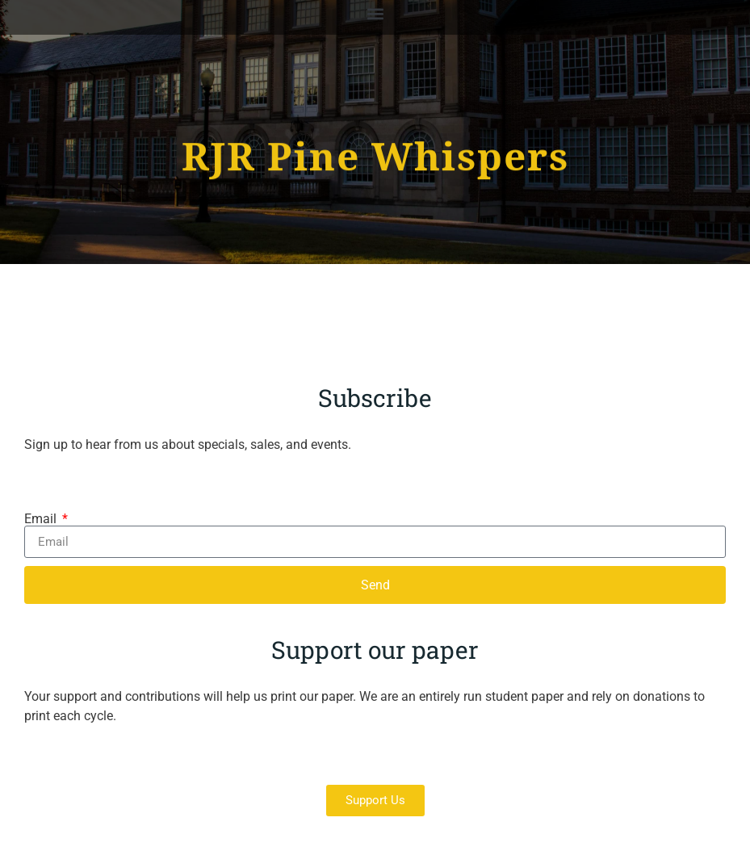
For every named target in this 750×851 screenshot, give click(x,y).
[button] (375, 13)
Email (42, 519)
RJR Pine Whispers (375, 154)
